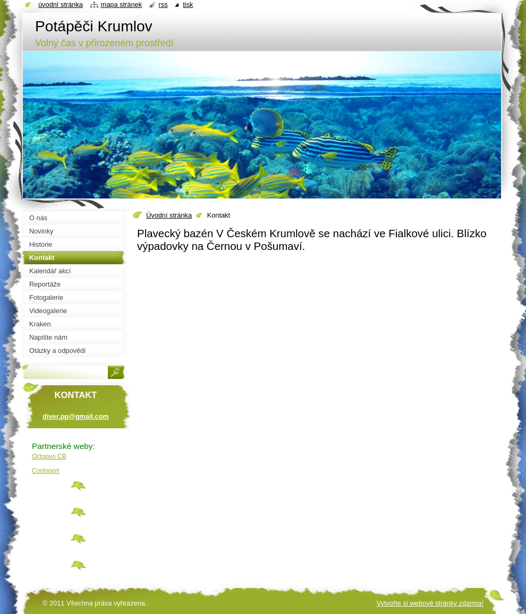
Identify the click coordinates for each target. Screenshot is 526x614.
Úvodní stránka (169, 215)
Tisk (188, 4)
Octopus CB (49, 456)
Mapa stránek (121, 4)
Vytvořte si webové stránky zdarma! (429, 603)
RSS (163, 4)
